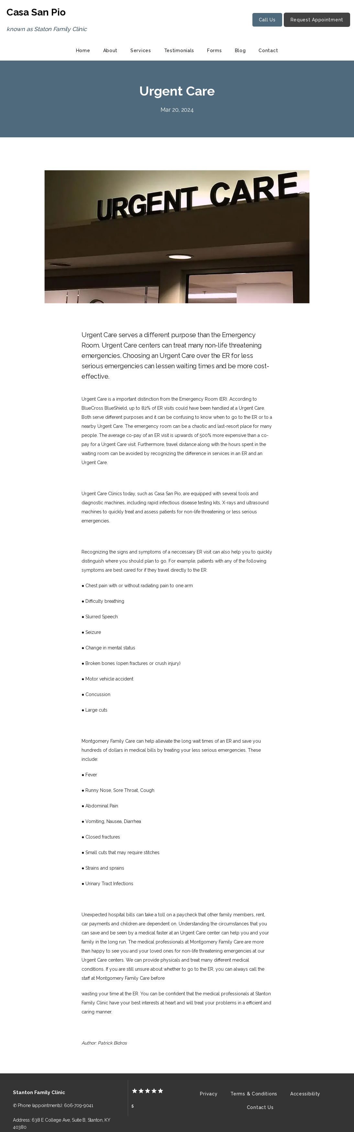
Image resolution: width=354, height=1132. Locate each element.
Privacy (208, 1093)
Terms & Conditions (253, 1093)
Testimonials (179, 50)
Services (140, 50)
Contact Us (260, 1107)
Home (83, 50)
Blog (240, 50)
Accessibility (305, 1093)
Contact (268, 50)
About (110, 50)
